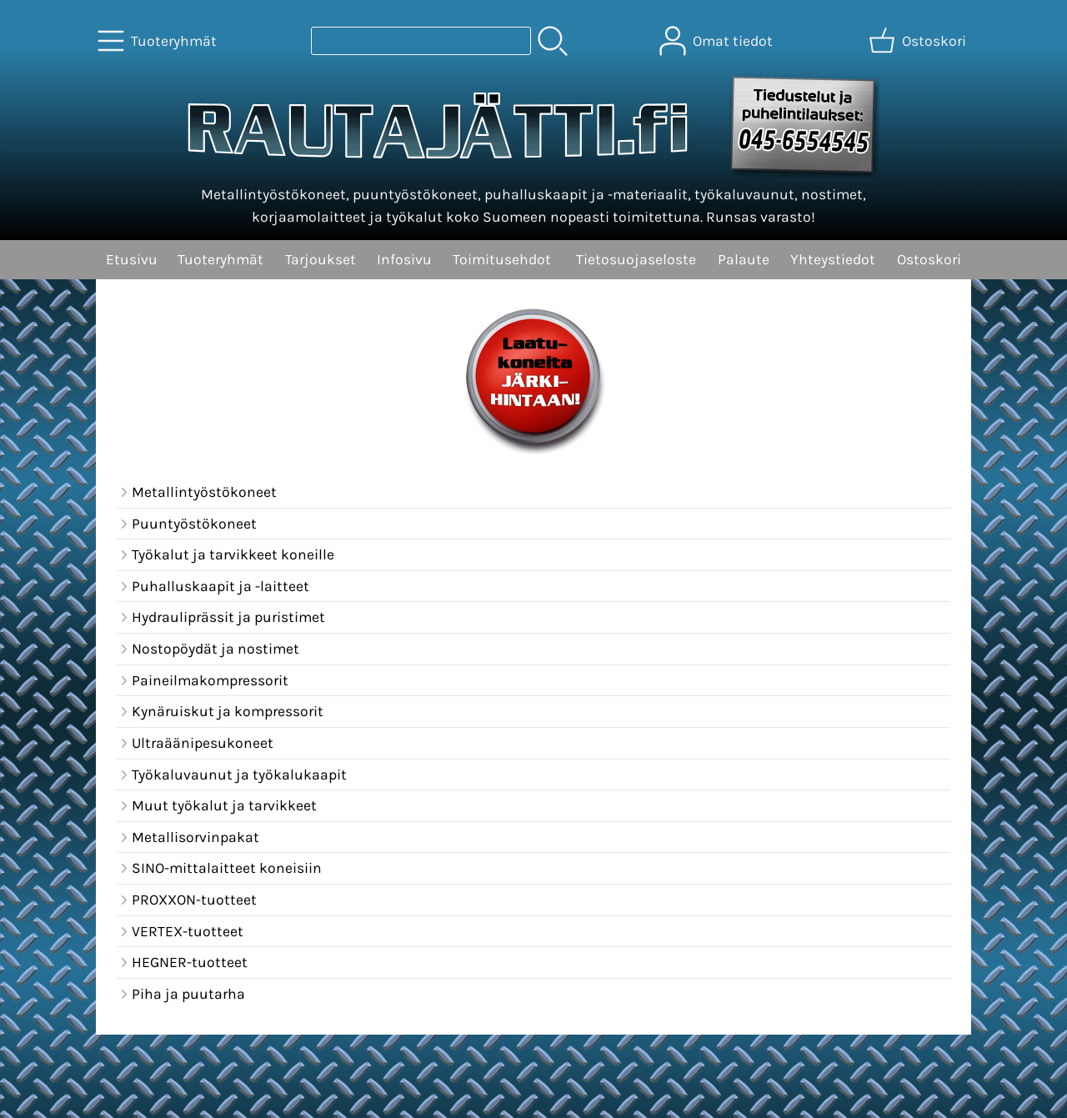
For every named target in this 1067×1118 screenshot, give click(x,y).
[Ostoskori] (919, 41)
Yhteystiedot (832, 259)
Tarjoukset (320, 259)
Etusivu (132, 259)
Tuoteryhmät (220, 259)
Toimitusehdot (502, 259)
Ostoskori (929, 259)
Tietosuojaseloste (636, 259)
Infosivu (404, 259)
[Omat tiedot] (718, 41)
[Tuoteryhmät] (159, 41)
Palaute (743, 259)
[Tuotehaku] (421, 41)
